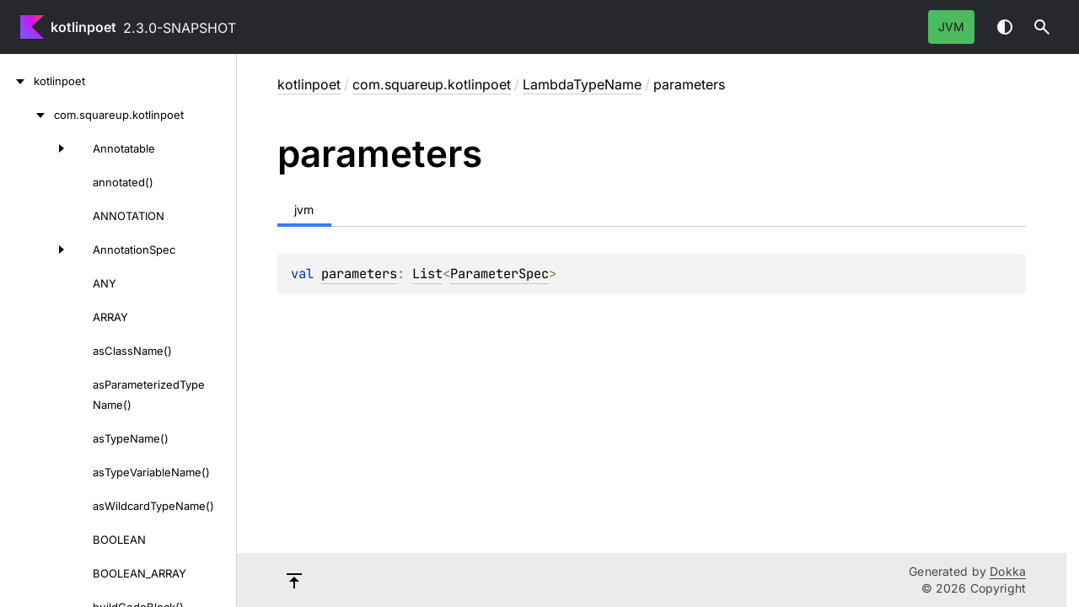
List (427, 273)
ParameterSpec (499, 273)
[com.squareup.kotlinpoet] (27, 115)
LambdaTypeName (582, 84)
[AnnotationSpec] (37, 249)
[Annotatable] (37, 148)
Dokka (1008, 571)
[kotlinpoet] (17, 81)
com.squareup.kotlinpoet (431, 84)
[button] (1042, 27)
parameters (359, 273)
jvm (951, 26)
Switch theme (1005, 27)
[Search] (1042, 27)
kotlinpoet (83, 27)
